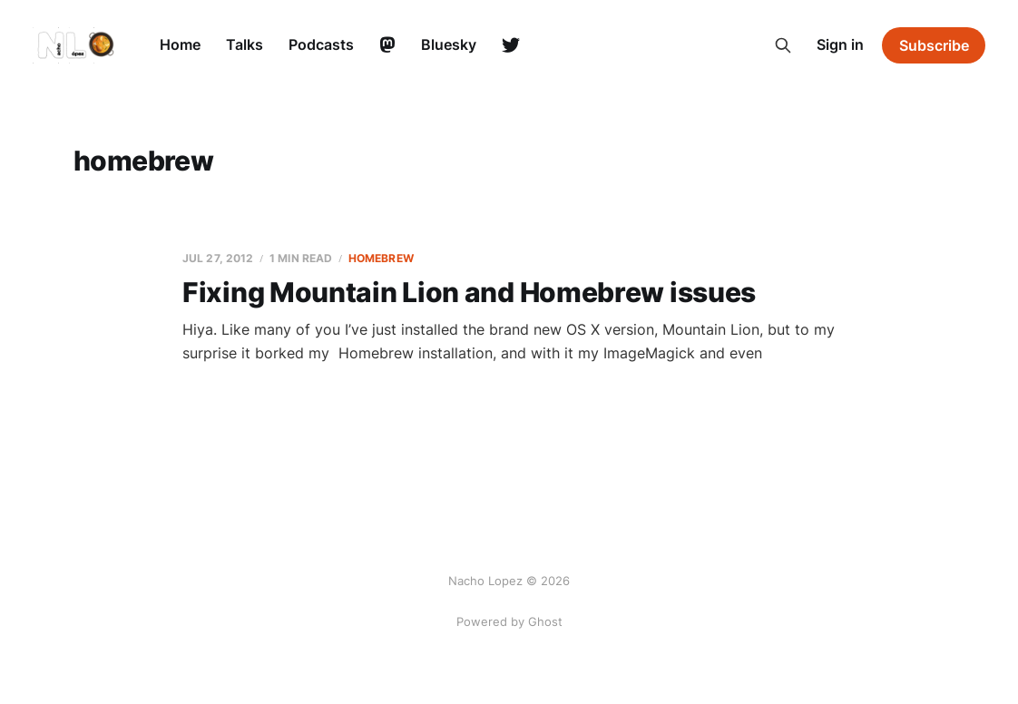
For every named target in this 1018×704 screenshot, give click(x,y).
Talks (244, 44)
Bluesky (448, 44)
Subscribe (934, 45)
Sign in (840, 44)
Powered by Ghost (509, 621)
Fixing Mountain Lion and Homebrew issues (469, 292)
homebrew (381, 258)
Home (180, 44)
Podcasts (321, 44)
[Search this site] (783, 45)
